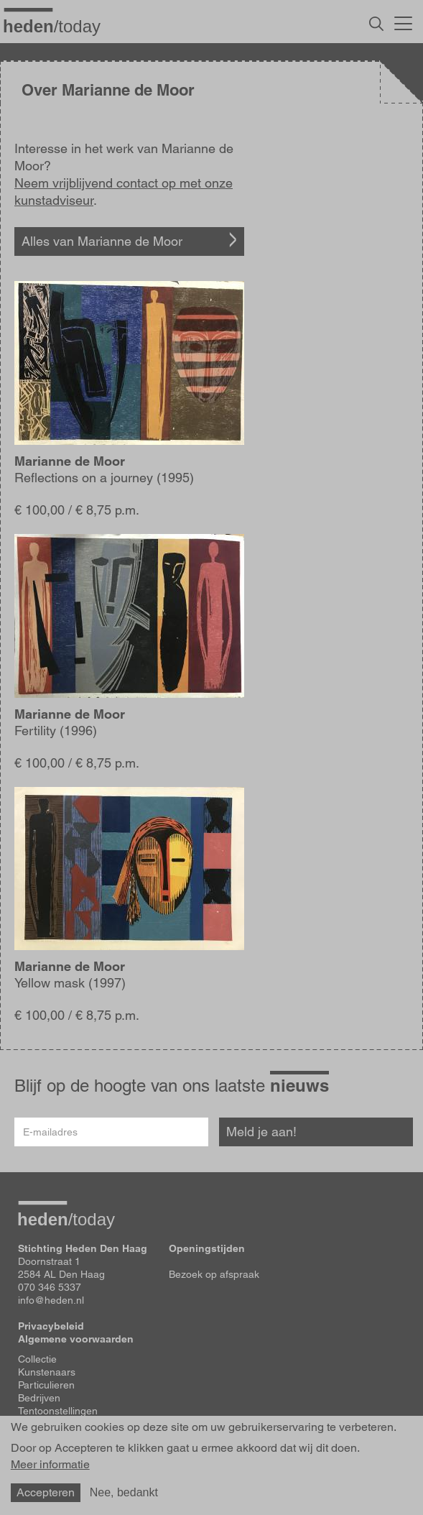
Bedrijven (39, 1398)
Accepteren (46, 1492)
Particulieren (46, 1385)
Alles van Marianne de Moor (102, 241)
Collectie (37, 1359)
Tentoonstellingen (58, 1411)
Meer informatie (50, 1464)
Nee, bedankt (124, 1492)
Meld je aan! (261, 1131)
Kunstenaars (46, 1372)
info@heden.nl (51, 1300)
